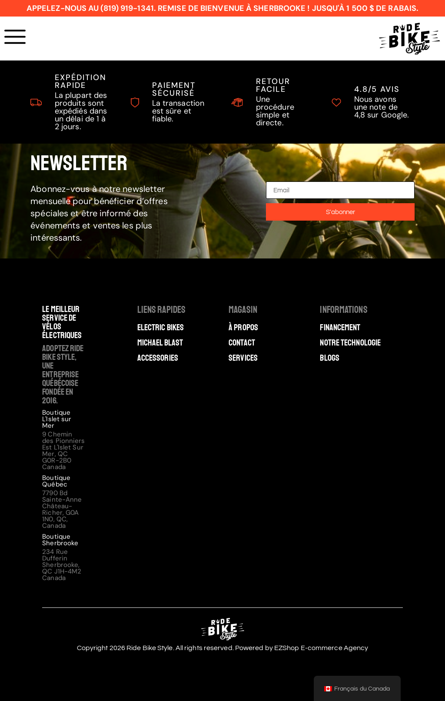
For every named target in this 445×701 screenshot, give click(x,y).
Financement (340, 327)
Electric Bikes (160, 327)
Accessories (157, 358)
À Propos (243, 327)
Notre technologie (350, 343)
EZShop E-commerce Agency (321, 647)
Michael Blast (160, 343)
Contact (242, 343)
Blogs (329, 358)
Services (243, 358)
